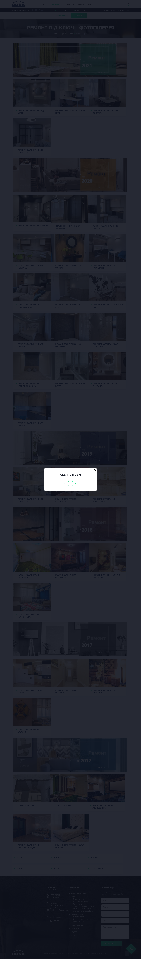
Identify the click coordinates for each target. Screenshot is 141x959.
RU (76, 483)
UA (64, 483)
